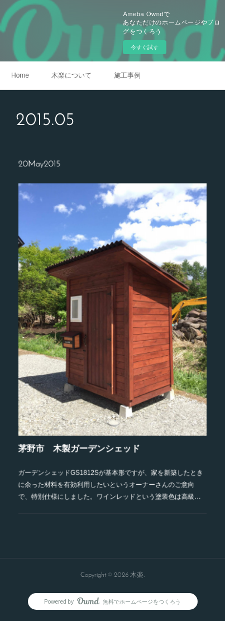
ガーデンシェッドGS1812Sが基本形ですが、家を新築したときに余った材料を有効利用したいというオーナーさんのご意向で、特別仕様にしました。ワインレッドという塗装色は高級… (110, 470)
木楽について (71, 75)
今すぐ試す (145, 47)
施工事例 (127, 75)
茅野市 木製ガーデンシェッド (82, 437)
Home (20, 75)
